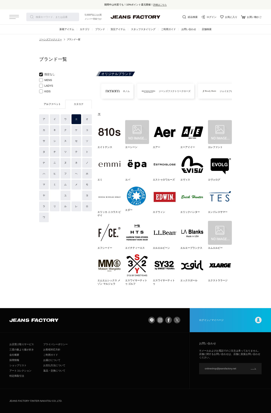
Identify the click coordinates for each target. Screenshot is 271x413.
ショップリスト (18, 365)
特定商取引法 (16, 375)
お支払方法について (54, 365)
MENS (45, 80)
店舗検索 (207, 29)
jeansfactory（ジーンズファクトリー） (135, 17)
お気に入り (228, 17)
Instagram (160, 320)
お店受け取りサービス (21, 344)
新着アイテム (66, 29)
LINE (151, 320)
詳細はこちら (160, 4)
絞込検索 (190, 17)
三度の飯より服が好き (21, 349)
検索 (31, 17)
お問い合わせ (188, 29)
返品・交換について (54, 370)
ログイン (208, 17)
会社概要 (14, 354)
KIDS (45, 91)
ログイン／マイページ (230, 320)
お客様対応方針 (51, 349)
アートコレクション (20, 370)
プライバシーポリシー (55, 344)
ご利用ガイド (168, 29)
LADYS (46, 86)
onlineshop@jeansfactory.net (220, 368)
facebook (168, 320)
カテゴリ (85, 29)
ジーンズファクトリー (50, 39)
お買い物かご (251, 17)
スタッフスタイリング (143, 29)
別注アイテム (118, 29)
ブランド (100, 29)
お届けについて (51, 360)
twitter (177, 320)
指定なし (47, 74)
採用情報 (14, 360)
